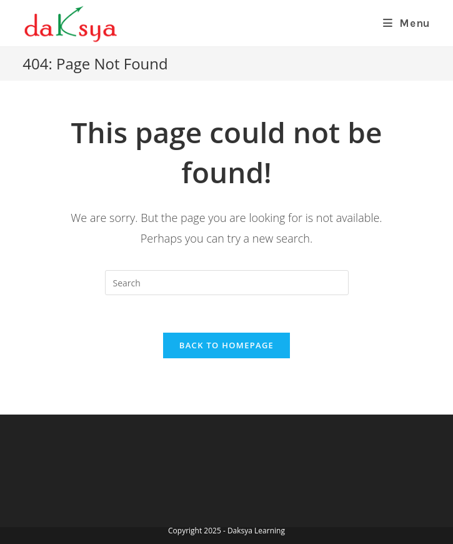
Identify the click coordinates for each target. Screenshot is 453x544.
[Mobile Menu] (407, 23)
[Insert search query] (227, 282)
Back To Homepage (226, 345)
